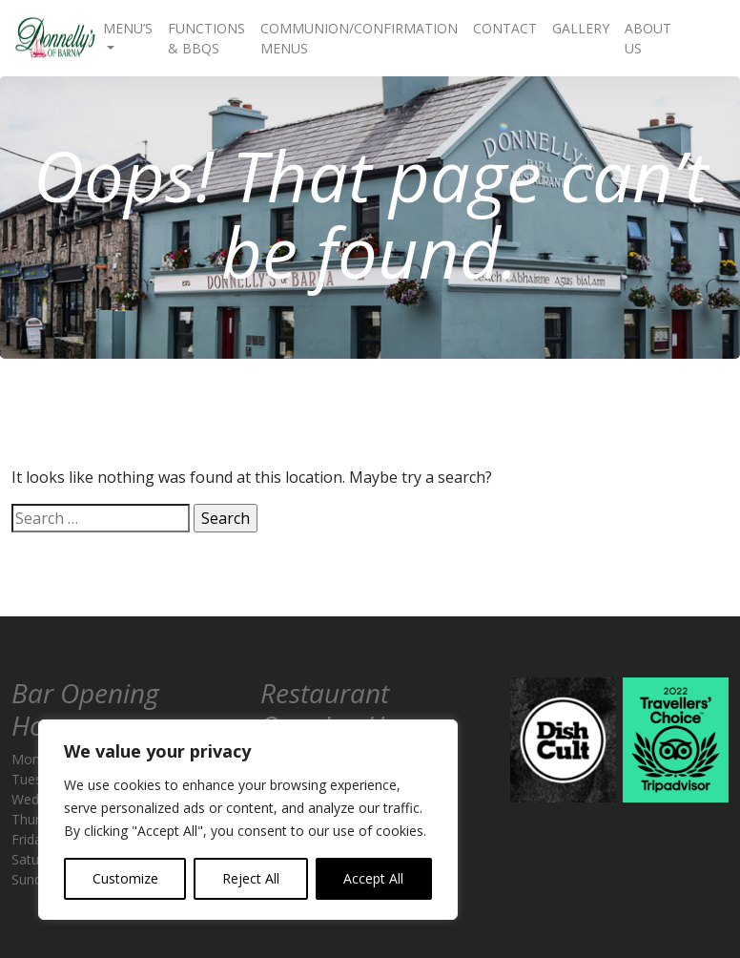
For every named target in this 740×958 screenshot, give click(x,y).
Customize (125, 878)
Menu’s (128, 28)
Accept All (373, 878)
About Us (648, 38)
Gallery (580, 28)
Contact (505, 28)
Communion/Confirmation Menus (359, 38)
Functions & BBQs (206, 38)
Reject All (250, 878)
